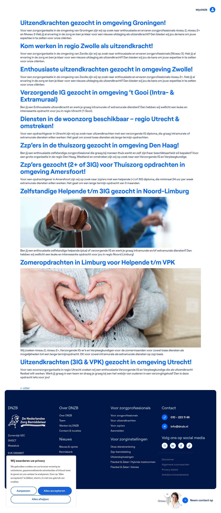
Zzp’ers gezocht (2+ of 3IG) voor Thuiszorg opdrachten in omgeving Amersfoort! (102, 167)
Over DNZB (71, 10)
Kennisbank (66, 451)
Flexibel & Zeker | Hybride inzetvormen (133, 461)
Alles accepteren (41, 499)
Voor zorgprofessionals (97, 10)
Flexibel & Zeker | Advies (125, 467)
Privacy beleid (170, 469)
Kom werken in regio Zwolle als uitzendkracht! (86, 46)
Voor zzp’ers (118, 425)
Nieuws (151, 10)
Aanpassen (24, 491)
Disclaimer (168, 459)
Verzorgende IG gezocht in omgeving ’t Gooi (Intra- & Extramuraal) (97, 95)
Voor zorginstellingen (129, 10)
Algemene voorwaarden (176, 464)
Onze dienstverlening (123, 446)
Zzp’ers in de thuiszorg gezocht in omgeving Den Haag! (99, 145)
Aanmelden (117, 430)
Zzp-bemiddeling (121, 451)
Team (62, 420)
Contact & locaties (70, 430)
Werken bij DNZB (69, 425)
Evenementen (67, 456)
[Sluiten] (167, 494)
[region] (41, 481)
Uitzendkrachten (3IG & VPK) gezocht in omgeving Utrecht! (106, 362)
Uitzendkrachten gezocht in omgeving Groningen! (93, 22)
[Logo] (22, 10)
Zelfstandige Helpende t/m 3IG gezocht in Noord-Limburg (104, 191)
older (25, 388)
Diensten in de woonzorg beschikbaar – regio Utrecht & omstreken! (99, 122)
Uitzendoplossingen (122, 456)
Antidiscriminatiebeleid (175, 474)
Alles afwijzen (55, 491)
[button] (197, 500)
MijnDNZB (204, 10)
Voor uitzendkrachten (123, 420)
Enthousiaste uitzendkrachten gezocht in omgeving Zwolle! (106, 69)
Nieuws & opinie (68, 446)
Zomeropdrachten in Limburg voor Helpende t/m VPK (97, 262)
